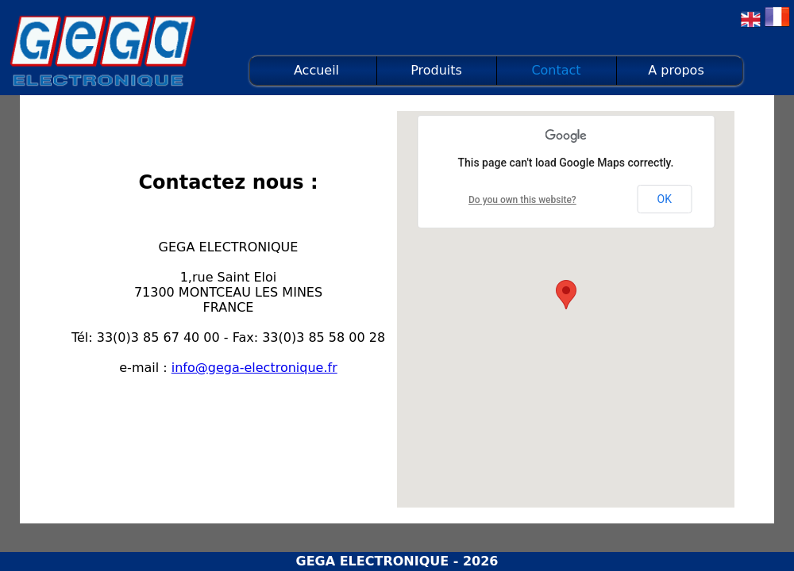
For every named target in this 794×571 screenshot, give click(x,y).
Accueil (316, 70)
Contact (555, 70)
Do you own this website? (522, 199)
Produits (436, 70)
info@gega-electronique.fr (254, 367)
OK (664, 199)
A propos (675, 70)
